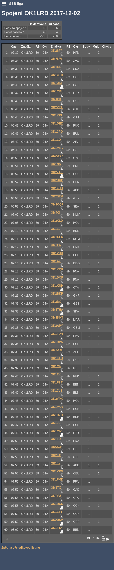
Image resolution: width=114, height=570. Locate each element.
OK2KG (56, 455)
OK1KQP (57, 269)
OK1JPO (57, 131)
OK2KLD (57, 220)
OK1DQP (57, 277)
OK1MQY (57, 406)
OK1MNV (57, 147)
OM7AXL (57, 350)
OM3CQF (57, 204)
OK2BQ (56, 301)
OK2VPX (57, 398)
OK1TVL (56, 374)
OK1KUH (57, 285)
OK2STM (57, 196)
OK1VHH (57, 253)
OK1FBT (57, 382)
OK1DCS (57, 503)
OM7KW (56, 58)
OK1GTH (57, 75)
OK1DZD (57, 415)
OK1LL (55, 228)
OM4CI (55, 212)
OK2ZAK (57, 172)
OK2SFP (57, 50)
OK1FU (56, 439)
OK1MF (56, 366)
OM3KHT (57, 317)
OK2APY (57, 325)
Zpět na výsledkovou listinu (20, 547)
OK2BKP (57, 293)
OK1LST (56, 511)
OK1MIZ (56, 431)
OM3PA (56, 245)
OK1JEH (57, 422)
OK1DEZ (57, 123)
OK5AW (56, 447)
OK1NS (56, 164)
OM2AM (56, 83)
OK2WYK (57, 156)
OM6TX (56, 487)
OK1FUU (57, 188)
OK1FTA (56, 527)
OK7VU (56, 495)
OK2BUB (57, 180)
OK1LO (56, 139)
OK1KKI (56, 115)
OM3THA (57, 309)
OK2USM (57, 519)
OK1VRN (57, 471)
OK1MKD (57, 91)
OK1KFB (57, 358)
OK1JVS (56, 390)
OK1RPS (57, 341)
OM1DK (56, 99)
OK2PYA (57, 107)
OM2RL (56, 66)
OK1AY (56, 261)
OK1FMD (57, 479)
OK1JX (55, 463)
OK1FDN (57, 333)
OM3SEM (57, 237)
